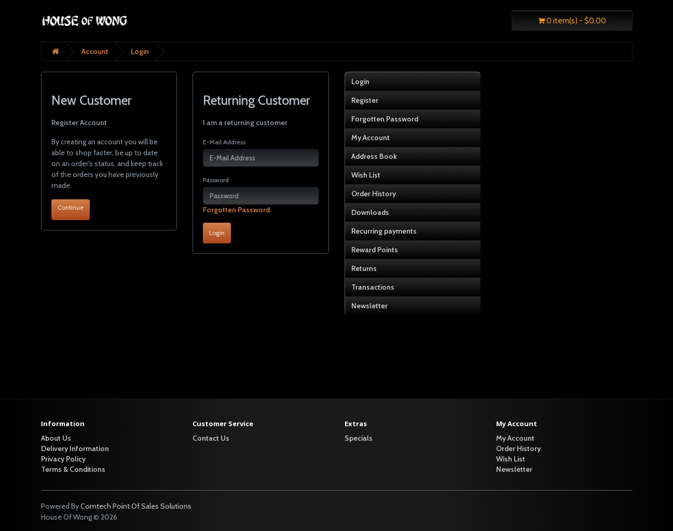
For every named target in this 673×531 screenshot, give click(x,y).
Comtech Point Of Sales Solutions (135, 506)
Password (216, 180)
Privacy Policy (63, 459)
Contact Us (211, 438)
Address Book (374, 156)
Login (140, 51)
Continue (71, 207)
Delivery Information (75, 448)
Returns (364, 268)
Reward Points (374, 249)
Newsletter (369, 305)
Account (94, 51)
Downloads (370, 212)
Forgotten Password (236, 209)
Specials (359, 438)
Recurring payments (384, 231)
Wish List (365, 175)
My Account (370, 137)
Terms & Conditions (73, 469)
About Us (56, 438)
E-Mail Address (224, 142)
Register (364, 100)
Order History (373, 193)
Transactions (372, 287)
